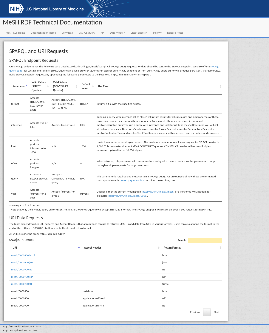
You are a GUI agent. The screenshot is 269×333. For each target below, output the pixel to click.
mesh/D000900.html (23, 255)
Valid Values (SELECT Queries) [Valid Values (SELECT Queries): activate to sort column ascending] (39, 86)
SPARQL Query (87, 32)
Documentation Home (43, 32)
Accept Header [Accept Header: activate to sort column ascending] (92, 247)
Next (216, 312)
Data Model (117, 32)
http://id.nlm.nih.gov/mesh (158, 191)
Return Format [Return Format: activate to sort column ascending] (172, 247)
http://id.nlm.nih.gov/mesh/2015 (127, 195)
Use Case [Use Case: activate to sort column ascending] (103, 86)
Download (67, 32)
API (102, 32)
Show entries (21, 240)
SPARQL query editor (132, 180)
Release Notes (175, 32)
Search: (200, 240)
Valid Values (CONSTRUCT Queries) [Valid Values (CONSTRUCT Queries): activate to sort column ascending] (60, 86)
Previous (195, 312)
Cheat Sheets (139, 32)
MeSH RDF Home (15, 32)
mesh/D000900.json (22, 262)
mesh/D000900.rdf (22, 276)
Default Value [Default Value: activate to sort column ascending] (86, 86)
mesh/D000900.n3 (21, 269)
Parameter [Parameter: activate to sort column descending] (19, 86)
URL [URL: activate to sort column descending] (15, 247)
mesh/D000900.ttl (21, 284)
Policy (157, 32)
